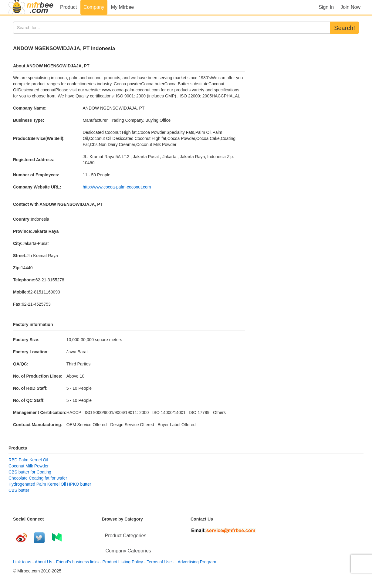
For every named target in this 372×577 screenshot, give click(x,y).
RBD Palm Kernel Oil (28, 459)
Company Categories (128, 550)
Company (93, 7)
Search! (344, 28)
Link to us (22, 561)
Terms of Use (159, 561)
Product (68, 7)
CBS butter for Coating (29, 472)
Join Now (350, 7)
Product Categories (126, 535)
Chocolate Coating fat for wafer (37, 478)
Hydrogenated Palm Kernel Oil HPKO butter (49, 484)
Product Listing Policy (123, 561)
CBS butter (18, 490)
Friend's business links (77, 561)
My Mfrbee (122, 7)
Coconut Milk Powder (28, 465)
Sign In (326, 7)
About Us (43, 561)
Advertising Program (195, 561)
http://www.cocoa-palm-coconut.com (117, 187)
